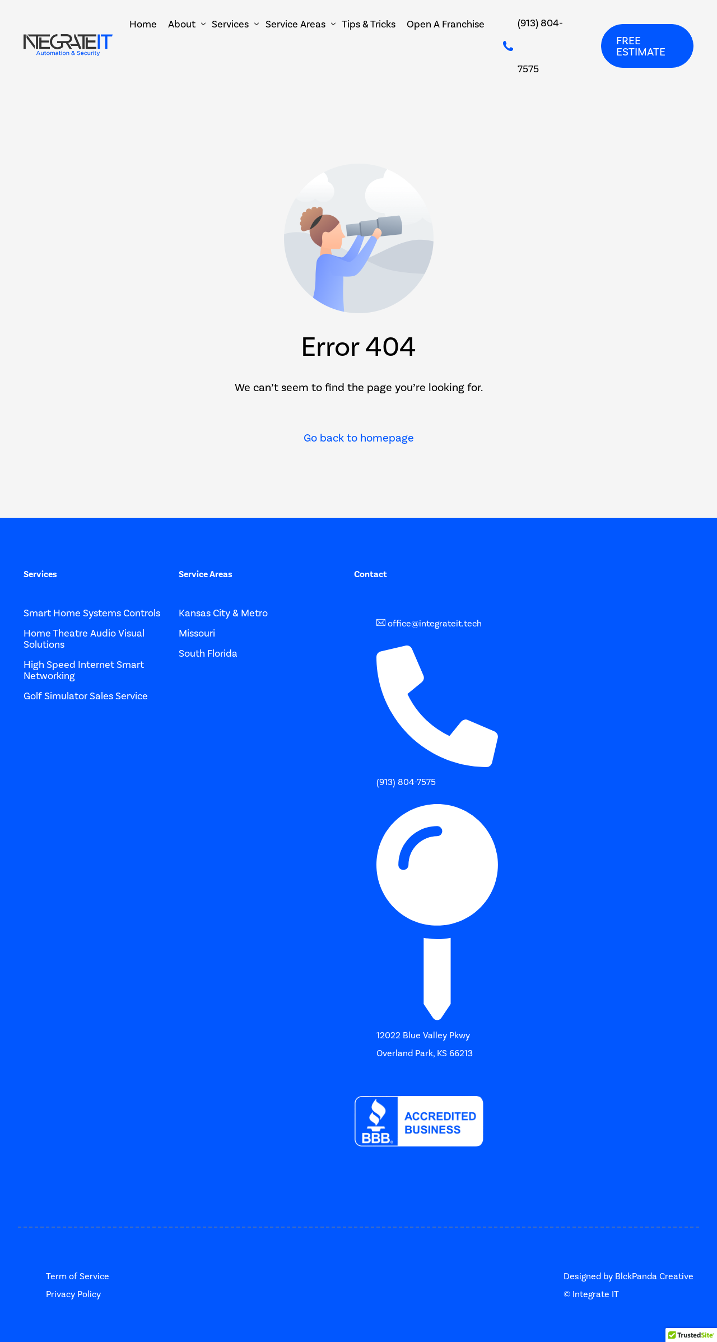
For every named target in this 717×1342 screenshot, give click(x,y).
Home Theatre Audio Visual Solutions (84, 639)
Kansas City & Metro (223, 613)
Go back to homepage (359, 437)
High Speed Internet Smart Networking (84, 670)
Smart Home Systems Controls (92, 613)
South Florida (208, 653)
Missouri (197, 633)
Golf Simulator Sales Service (86, 696)
